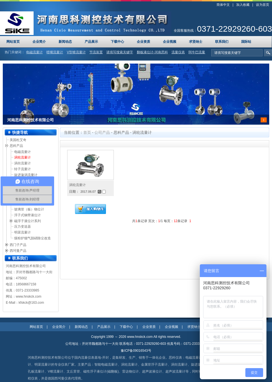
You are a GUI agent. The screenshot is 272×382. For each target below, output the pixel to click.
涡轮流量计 (22, 157)
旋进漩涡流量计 (25, 175)
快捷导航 (20, 132)
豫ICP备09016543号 (136, 351)
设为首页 (262, 5)
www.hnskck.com (28, 296)
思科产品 (16, 146)
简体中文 (223, 5)
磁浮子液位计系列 (27, 221)
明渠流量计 (22, 232)
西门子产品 (18, 245)
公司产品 (102, 132)
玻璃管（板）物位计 (29, 209)
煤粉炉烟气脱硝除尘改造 (32, 238)
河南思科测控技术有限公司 (30, 120)
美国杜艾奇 (18, 140)
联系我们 (20, 258)
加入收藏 (243, 5)
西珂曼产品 (18, 251)
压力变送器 (22, 226)
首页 (87, 132)
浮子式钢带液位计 (27, 215)
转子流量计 (22, 169)
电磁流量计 (22, 152)
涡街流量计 (22, 163)
